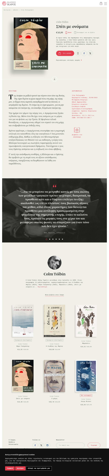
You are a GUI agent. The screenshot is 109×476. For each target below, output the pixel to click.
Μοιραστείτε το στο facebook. (84, 53)
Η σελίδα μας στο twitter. (41, 445)
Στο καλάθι (67, 53)
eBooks (15, 10)
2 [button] (50, 239)
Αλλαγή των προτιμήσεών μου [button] (39, 468)
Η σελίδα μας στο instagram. (47, 445)
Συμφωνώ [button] (10, 468)
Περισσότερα (42, 287)
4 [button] (56, 239)
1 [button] (46, 239)
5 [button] (59, 239)
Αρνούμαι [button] (20, 468)
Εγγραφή (94, 445)
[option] (54, 209)
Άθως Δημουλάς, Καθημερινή (54, 232)
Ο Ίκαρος (12, 440)
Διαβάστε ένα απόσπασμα (77, 136)
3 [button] (53, 239)
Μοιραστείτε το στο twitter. (90, 53)
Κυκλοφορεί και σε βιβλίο (86, 32)
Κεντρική (7, 10)
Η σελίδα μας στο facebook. (35, 445)
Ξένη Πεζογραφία (27, 10)
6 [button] (62, 239)
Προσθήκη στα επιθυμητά (78, 53)
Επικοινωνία (13, 444)
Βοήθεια (12, 442)
